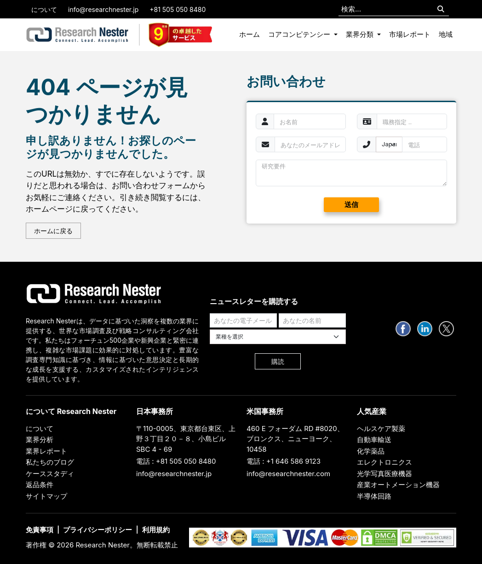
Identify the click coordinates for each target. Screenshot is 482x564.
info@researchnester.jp (103, 9)
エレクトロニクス (384, 462)
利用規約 (156, 529)
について (44, 9)
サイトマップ (46, 496)
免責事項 (39, 529)
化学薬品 (370, 451)
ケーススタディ (50, 473)
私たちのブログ (50, 462)
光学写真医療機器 (384, 473)
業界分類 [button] (360, 34)
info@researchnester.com (288, 473)
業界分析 (39, 439)
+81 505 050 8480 (177, 9)
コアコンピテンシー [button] (300, 34)
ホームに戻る (53, 231)
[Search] (441, 9)
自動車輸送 (374, 439)
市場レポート (409, 34)
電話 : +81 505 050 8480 (176, 461)
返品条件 (39, 484)
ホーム (249, 34)
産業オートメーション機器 (398, 484)
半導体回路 (374, 496)
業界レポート (46, 451)
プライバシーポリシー (97, 529)
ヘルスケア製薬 (381, 428)
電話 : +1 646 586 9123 (284, 461)
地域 (446, 34)
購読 (277, 361)
